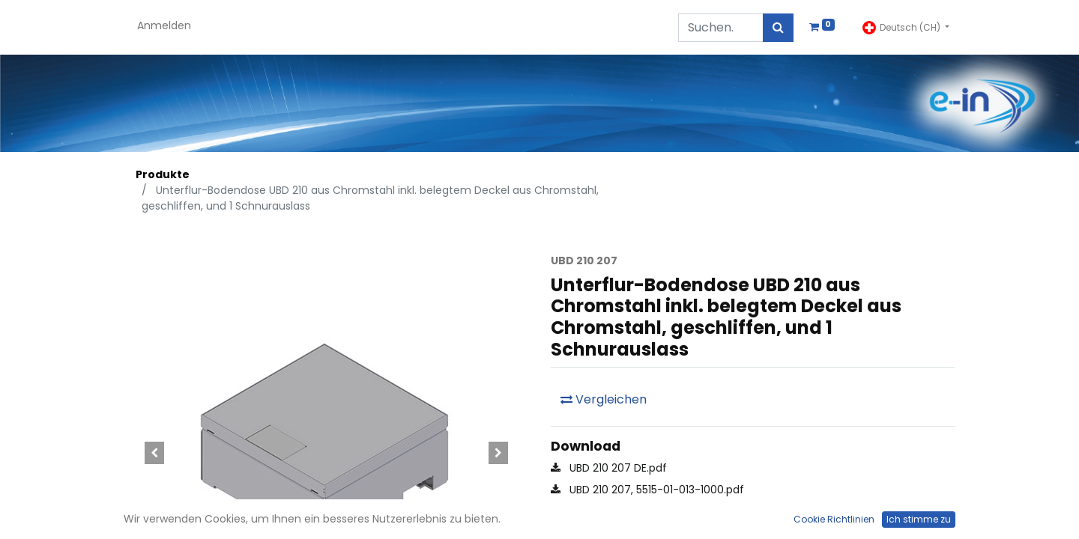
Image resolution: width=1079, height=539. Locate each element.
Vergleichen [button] (603, 399)
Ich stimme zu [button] (918, 519)
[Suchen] (778, 27)
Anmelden (164, 25)
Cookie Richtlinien (834, 519)
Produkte (163, 174)
